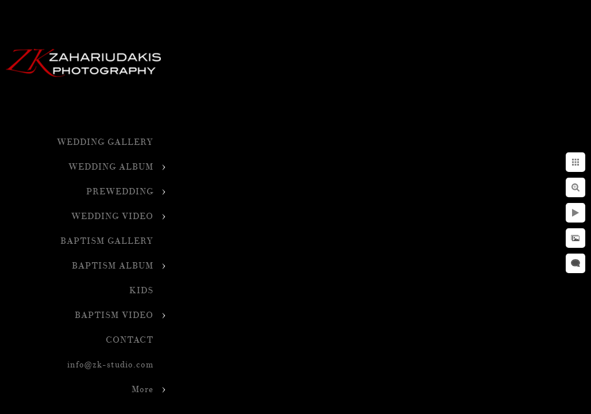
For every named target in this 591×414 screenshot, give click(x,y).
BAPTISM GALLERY (106, 241)
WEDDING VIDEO (112, 216)
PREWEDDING (119, 191)
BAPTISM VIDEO (114, 315)
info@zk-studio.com (110, 364)
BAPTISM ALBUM (112, 265)
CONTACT (129, 340)
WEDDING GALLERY (105, 142)
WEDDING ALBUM (110, 167)
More (142, 389)
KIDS (141, 290)
